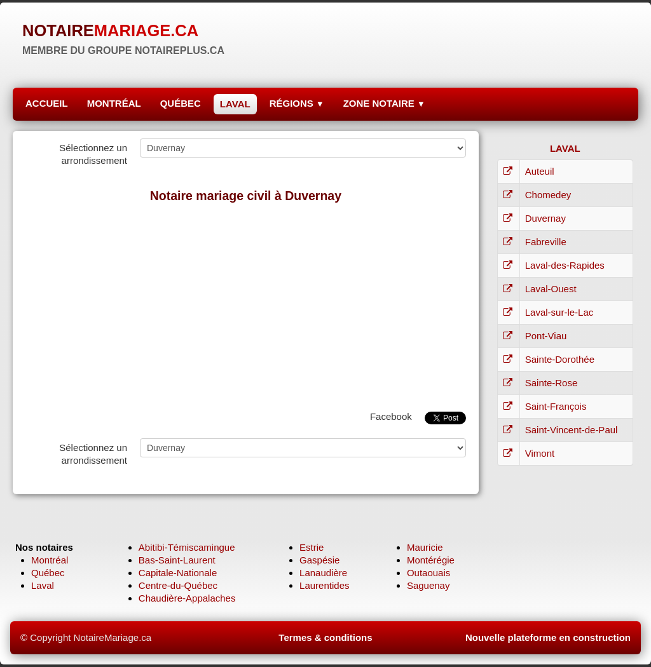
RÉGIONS (297, 103)
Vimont (539, 453)
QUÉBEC (180, 103)
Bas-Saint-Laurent (177, 560)
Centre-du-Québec (178, 585)
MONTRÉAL (114, 103)
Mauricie (425, 547)
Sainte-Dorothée (559, 359)
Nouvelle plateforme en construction (548, 637)
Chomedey (548, 194)
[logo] (123, 38)
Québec (48, 572)
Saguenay (428, 585)
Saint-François (556, 406)
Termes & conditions (325, 637)
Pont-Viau (546, 335)
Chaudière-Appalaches (187, 598)
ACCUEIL (46, 103)
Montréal (49, 560)
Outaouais (428, 572)
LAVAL (235, 103)
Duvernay (545, 218)
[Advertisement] (245, 304)
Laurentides (324, 585)
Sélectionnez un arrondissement (93, 154)
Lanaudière (323, 572)
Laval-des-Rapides (565, 265)
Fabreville (545, 241)
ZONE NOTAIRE (384, 103)
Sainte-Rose (551, 382)
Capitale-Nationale (178, 572)
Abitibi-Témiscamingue (187, 547)
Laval (42, 585)
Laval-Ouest (551, 288)
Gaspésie (319, 560)
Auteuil (539, 171)
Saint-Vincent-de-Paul (571, 429)
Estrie (311, 547)
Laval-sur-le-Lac (559, 312)
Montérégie (431, 560)
